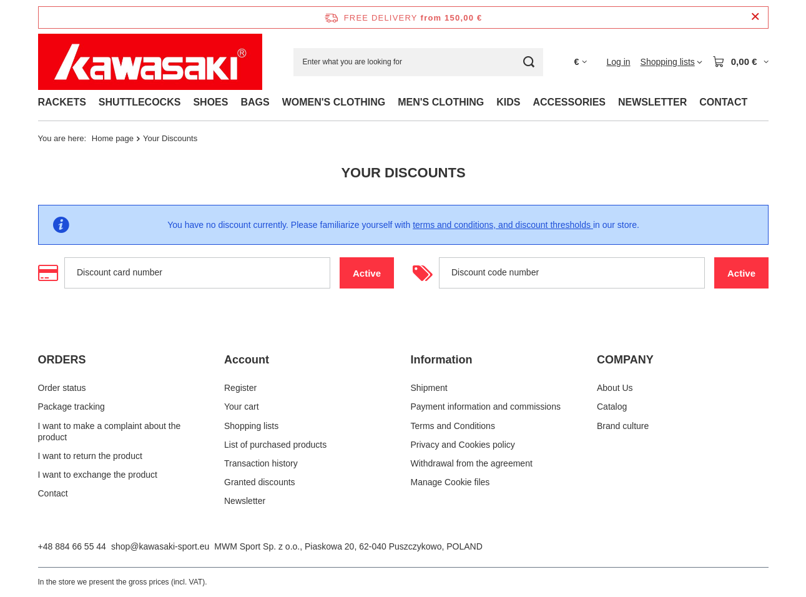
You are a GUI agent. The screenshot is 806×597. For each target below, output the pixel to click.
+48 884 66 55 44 (72, 546)
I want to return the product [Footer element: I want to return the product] (90, 456)
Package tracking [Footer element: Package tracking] (71, 407)
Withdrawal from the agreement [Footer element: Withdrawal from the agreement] (472, 463)
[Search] (529, 62)
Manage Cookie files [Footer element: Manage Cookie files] (450, 482)
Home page (113, 138)
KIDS (508, 102)
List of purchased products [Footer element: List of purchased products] (275, 445)
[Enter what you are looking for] (418, 62)
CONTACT (723, 102)
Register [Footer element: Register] (240, 388)
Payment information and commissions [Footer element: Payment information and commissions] (486, 407)
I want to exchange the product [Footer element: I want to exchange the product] (97, 475)
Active (372, 272)
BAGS (254, 102)
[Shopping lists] (671, 61)
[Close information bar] (755, 17)
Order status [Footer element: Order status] (62, 388)
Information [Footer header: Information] (442, 359)
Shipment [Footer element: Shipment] (429, 388)
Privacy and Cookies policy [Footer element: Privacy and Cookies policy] (463, 445)
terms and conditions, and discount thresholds (503, 225)
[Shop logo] (150, 62)
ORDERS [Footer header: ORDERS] (62, 359)
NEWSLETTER (652, 102)
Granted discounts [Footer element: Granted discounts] (259, 482)
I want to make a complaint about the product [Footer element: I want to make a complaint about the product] (109, 431)
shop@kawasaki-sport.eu (160, 546)
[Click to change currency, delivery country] (580, 62)
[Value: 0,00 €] (740, 62)
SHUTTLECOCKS (140, 102)
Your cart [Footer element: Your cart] (241, 407)
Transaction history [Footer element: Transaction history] (261, 463)
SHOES (210, 102)
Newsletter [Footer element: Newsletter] (244, 501)
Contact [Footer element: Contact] (53, 493)
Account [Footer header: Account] (246, 359)
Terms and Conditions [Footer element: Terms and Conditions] (453, 426)
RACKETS (62, 102)
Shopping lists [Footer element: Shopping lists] (251, 426)
